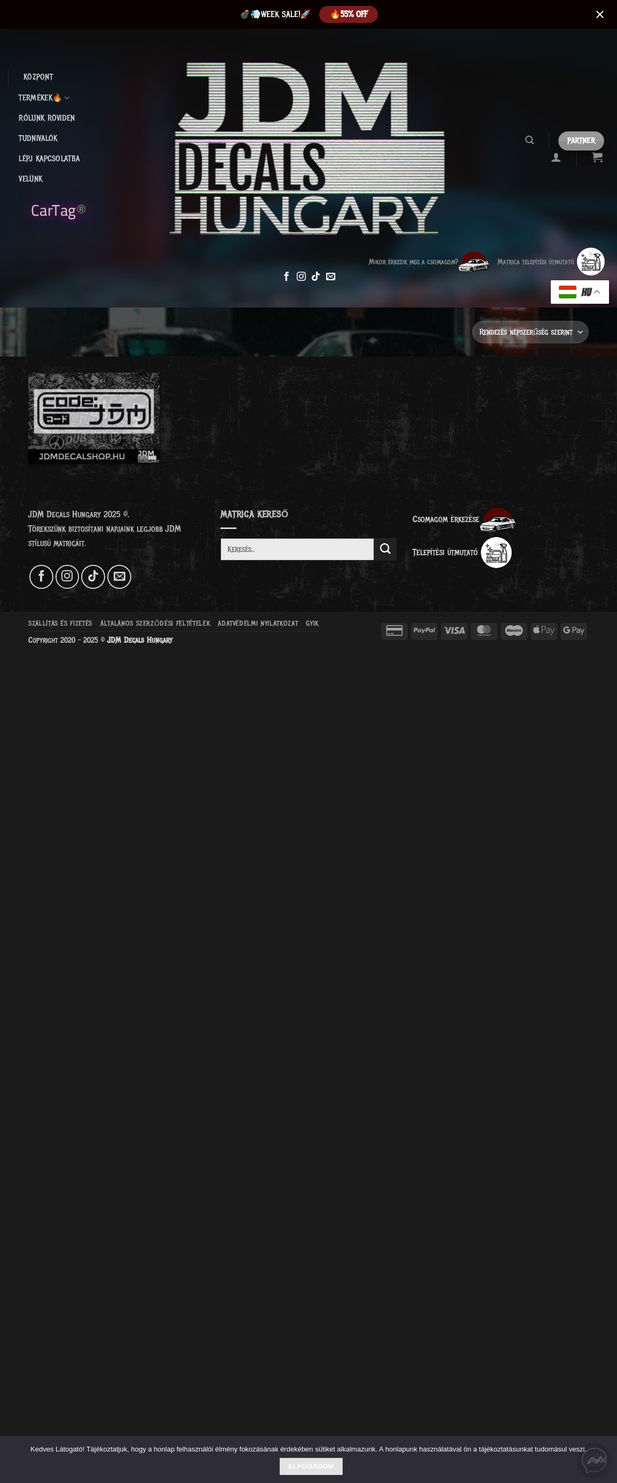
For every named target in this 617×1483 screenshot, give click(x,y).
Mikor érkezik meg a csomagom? (429, 261)
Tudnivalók (38, 138)
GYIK (312, 623)
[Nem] (602, 1462)
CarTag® (59, 208)
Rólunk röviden (47, 118)
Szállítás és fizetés (60, 623)
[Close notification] (600, 14)
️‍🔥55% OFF (348, 14)
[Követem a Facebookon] (286, 277)
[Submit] (385, 549)
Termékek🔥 (44, 98)
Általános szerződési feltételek (155, 623)
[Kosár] (597, 157)
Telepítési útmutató (462, 552)
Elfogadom (311, 1466)
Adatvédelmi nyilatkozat (258, 623)
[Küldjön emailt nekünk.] (330, 277)
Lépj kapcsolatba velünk (49, 169)
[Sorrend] (530, 332)
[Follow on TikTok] (315, 277)
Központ (38, 77)
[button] (529, 140)
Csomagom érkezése (465, 519)
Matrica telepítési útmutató (551, 261)
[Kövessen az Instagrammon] (301, 277)
